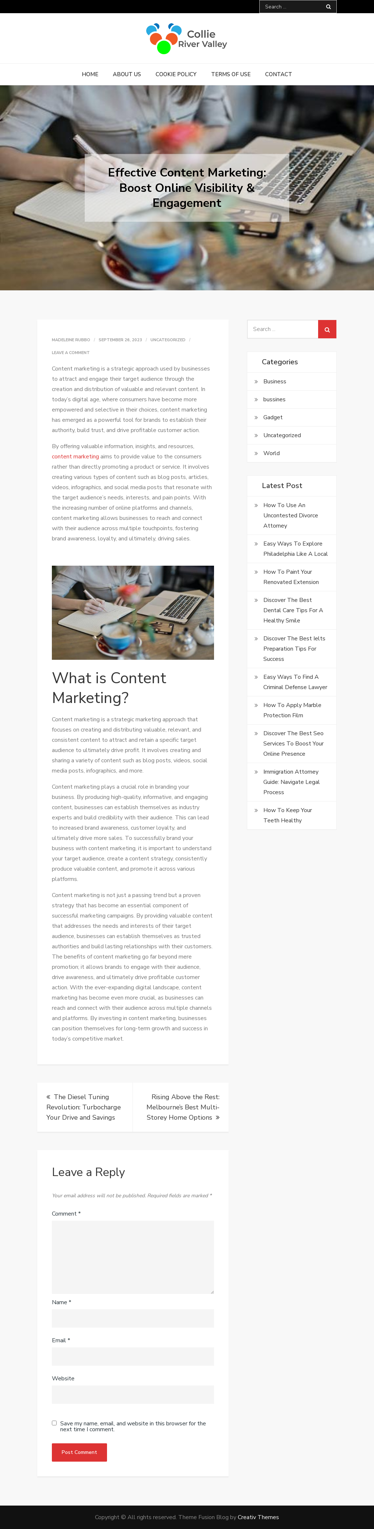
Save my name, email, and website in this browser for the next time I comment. (133, 1426)
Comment (66, 1214)
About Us (127, 74)
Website (63, 1378)
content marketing (75, 457)
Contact (278, 74)
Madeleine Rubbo (71, 340)
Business (274, 381)
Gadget (273, 417)
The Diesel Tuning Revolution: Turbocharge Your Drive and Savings (83, 1107)
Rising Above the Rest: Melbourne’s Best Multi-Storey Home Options (183, 1107)
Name (61, 1302)
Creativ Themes (258, 1517)
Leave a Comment (71, 353)
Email (61, 1340)
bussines (274, 399)
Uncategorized (168, 340)
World (271, 453)
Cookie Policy (176, 74)
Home (90, 74)
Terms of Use (231, 74)
